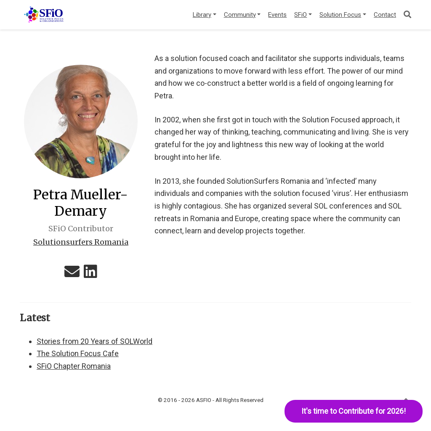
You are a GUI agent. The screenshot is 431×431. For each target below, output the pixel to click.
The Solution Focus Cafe (78, 353)
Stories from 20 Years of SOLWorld (94, 341)
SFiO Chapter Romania (74, 366)
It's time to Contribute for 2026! (353, 411)
